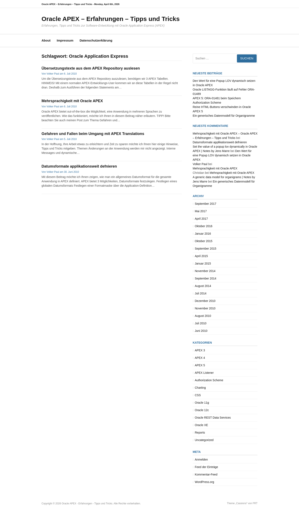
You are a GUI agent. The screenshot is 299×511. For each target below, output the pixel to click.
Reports (200, 432)
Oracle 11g (202, 402)
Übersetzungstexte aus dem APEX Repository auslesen (91, 68)
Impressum (65, 40)
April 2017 (201, 218)
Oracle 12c (202, 410)
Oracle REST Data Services (213, 417)
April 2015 (201, 256)
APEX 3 (200, 350)
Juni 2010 (201, 330)
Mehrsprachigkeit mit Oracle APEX (72, 101)
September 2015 (205, 248)
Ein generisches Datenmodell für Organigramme (224, 115)
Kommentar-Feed (206, 474)
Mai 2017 (201, 211)
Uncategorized (204, 440)
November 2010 (205, 308)
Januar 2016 (203, 233)
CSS (198, 395)
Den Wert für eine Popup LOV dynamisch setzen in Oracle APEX (222, 155)
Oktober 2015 (203, 241)
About (46, 40)
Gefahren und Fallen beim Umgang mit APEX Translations (93, 134)
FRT (255, 503)
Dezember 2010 (205, 301)
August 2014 (203, 286)
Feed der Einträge (206, 467)
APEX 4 (200, 357)
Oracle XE (201, 425)
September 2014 (205, 278)
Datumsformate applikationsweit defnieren (79, 166)
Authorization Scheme (209, 380)
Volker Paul (53, 73)
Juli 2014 (200, 293)
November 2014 (205, 271)
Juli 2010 (200, 323)
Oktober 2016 (203, 226)
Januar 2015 (203, 263)
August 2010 (203, 315)
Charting (200, 387)
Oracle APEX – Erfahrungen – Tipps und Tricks (111, 18)
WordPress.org (204, 482)
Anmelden (201, 459)
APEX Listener (204, 372)
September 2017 (205, 203)
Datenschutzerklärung (96, 40)
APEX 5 (200, 365)
